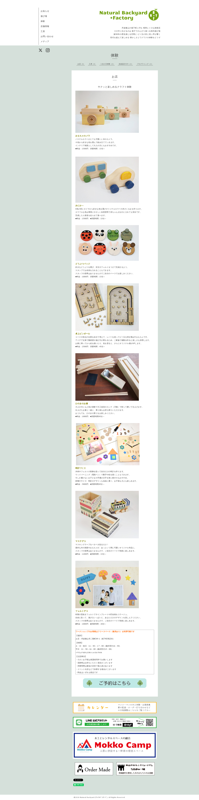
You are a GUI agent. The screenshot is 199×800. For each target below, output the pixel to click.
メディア (45, 41)
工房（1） (92, 64)
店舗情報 (45, 26)
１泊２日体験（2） (107, 64)
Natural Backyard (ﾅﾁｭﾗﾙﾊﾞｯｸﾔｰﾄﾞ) (93, 797)
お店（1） (81, 64)
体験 (43, 21)
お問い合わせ (47, 36)
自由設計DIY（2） (126, 64)
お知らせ (45, 11)
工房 (43, 31)
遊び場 (44, 16)
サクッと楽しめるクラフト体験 (115, 86)
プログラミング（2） (145, 64)
